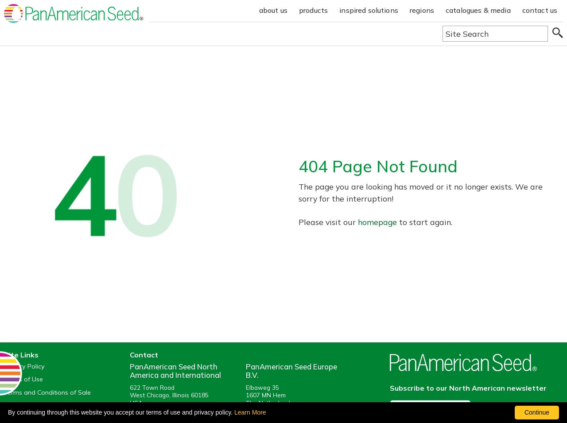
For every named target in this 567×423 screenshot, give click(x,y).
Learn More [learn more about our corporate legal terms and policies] (250, 412)
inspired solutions (368, 10)
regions (422, 10)
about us (273, 10)
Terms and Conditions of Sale (47, 392)
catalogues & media (478, 10)
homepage (377, 222)
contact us (540, 10)
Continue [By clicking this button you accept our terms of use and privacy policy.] (536, 412)
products (313, 10)
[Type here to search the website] (495, 34)
